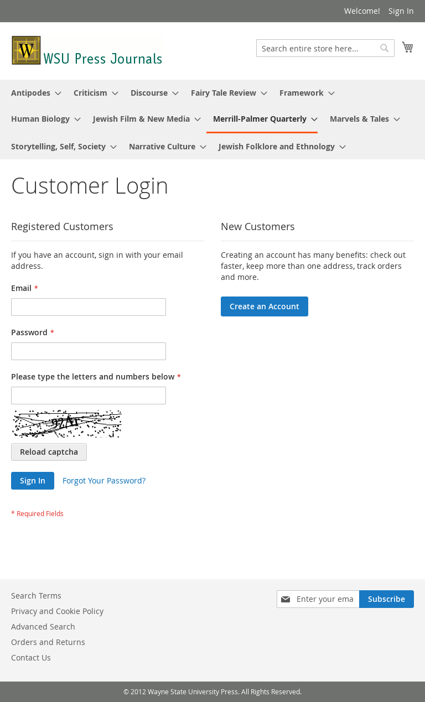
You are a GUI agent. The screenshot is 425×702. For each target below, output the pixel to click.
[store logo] (87, 50)
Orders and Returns (48, 642)
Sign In (401, 11)
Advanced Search (43, 626)
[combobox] (325, 48)
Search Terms (36, 595)
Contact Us (31, 657)
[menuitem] (32, 93)
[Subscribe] (386, 599)
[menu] (212, 119)
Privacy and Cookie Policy (57, 611)
